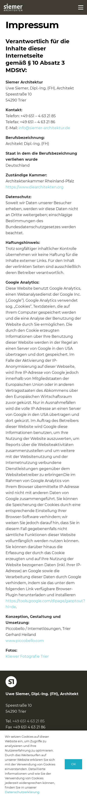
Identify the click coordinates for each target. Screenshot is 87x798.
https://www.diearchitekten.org (35, 187)
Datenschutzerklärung (22, 792)
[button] (80, 7)
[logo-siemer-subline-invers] (13, 7)
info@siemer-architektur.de (44, 128)
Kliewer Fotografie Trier (27, 656)
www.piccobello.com (25, 640)
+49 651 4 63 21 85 (28, 721)
